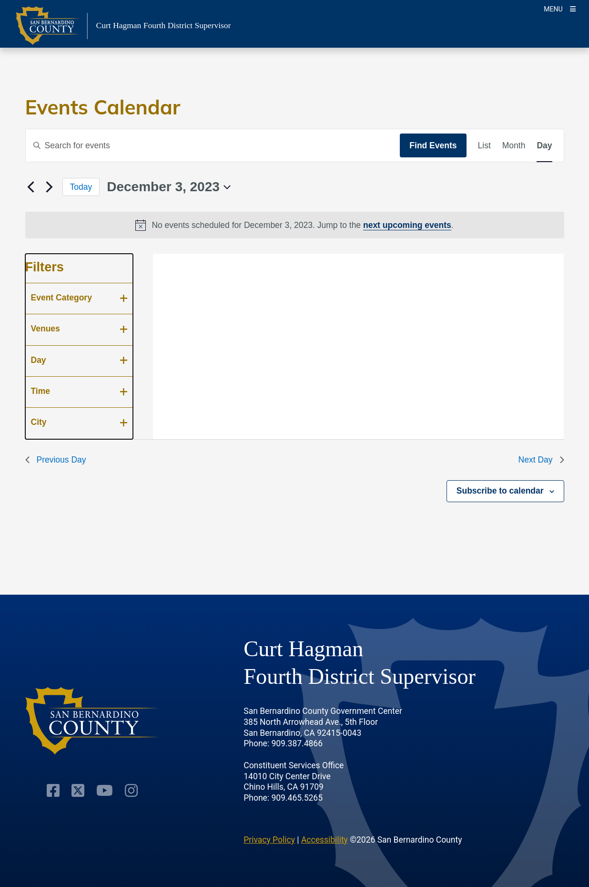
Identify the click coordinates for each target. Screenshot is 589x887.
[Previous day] (31, 187)
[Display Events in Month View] (514, 145)
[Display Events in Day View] (544, 145)
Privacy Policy (269, 840)
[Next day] (49, 187)
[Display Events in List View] (484, 145)
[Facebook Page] (53, 790)
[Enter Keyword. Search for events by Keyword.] (213, 145)
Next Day (541, 459)
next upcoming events (407, 225)
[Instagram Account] (131, 790)
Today (81, 187)
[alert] (294, 225)
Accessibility (324, 840)
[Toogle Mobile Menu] (559, 8)
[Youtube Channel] (104, 790)
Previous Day (55, 459)
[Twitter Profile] (77, 790)
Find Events (433, 145)
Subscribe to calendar (500, 490)
